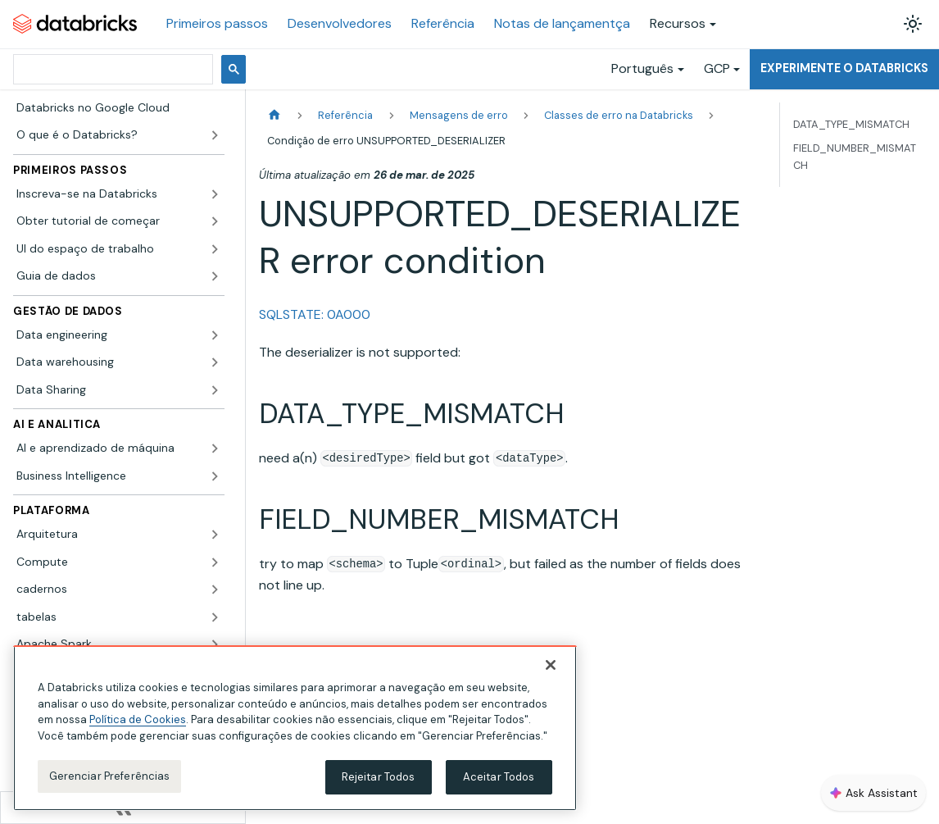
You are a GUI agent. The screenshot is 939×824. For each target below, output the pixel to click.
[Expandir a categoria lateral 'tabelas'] (214, 617)
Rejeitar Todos (378, 777)
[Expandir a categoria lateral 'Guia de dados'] (214, 276)
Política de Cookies (137, 719)
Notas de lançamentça (562, 23)
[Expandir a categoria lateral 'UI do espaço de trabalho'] (214, 249)
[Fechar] (551, 665)
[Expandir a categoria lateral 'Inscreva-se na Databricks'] (214, 194)
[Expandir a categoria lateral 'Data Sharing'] (214, 390)
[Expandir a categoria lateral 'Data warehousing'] (214, 362)
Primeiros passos (217, 23)
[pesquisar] (111, 69)
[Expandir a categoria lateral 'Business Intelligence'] (214, 476)
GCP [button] (717, 68)
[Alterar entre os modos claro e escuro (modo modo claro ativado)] (913, 24)
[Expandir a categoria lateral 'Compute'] (214, 562)
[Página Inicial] (274, 115)
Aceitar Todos (499, 777)
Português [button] (642, 68)
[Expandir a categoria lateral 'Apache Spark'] (214, 644)
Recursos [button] (677, 23)
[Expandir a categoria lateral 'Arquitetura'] (214, 534)
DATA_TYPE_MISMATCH (851, 124)
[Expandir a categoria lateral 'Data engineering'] (214, 335)
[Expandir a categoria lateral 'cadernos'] (214, 589)
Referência (442, 23)
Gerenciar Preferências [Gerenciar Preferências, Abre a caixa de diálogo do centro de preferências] (109, 776)
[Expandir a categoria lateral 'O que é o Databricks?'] (214, 135)
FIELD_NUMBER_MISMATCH (854, 156)
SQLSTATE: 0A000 (314, 314)
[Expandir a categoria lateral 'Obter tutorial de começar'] (214, 221)
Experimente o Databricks (844, 68)
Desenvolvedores (340, 23)
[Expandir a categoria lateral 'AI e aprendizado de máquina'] (214, 448)
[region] (295, 728)
